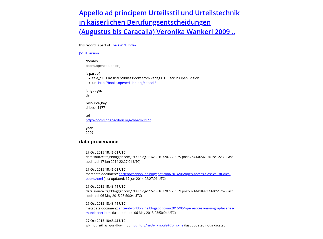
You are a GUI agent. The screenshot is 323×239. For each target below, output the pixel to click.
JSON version (89, 53)
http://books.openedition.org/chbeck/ (127, 82)
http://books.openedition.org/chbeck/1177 (118, 120)
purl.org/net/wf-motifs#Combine (158, 225)
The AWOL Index (123, 45)
